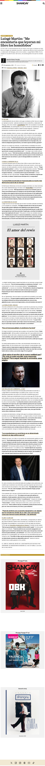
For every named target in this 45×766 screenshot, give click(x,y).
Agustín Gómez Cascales (13, 59)
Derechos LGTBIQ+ (12, 67)
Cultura (9, 35)
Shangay (3, 35)
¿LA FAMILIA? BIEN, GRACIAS (10, 305)
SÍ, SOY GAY (5, 119)
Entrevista (20, 67)
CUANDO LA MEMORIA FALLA (10, 161)
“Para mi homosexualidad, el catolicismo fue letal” (18, 328)
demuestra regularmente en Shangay (19, 525)
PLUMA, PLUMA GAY (7, 517)
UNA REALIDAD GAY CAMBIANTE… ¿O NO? (13, 389)
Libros (25, 67)
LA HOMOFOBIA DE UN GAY (9, 201)
